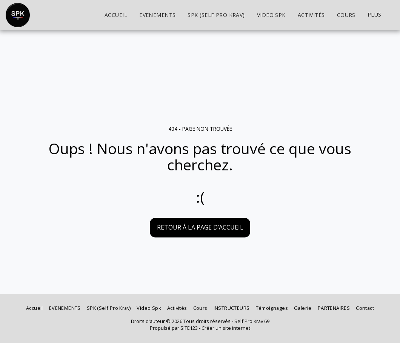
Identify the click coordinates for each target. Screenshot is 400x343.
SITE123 (189, 328)
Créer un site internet (226, 328)
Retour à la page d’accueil (200, 227)
